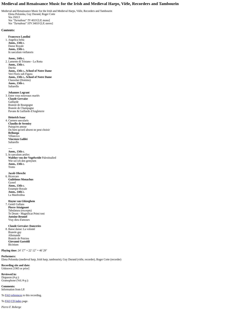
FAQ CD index (13, 301)
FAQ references (13, 295)
